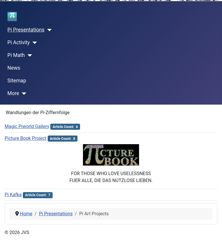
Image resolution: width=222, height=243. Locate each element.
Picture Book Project (26, 138)
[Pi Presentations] (48, 30)
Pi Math (16, 55)
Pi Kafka (13, 194)
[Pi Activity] (33, 43)
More (13, 93)
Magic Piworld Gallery (27, 126)
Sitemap (17, 81)
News (14, 68)
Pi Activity (19, 42)
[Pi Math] (28, 55)
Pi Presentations (26, 30)
